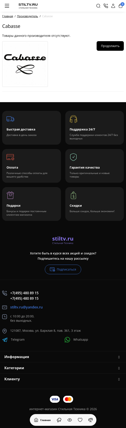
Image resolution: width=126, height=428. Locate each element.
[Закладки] (80, 420)
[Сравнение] (90, 420)
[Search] (98, 6)
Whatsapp (76, 339)
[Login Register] (113, 6)
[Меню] (7, 6)
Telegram (13, 339)
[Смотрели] (59, 420)
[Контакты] (105, 6)
